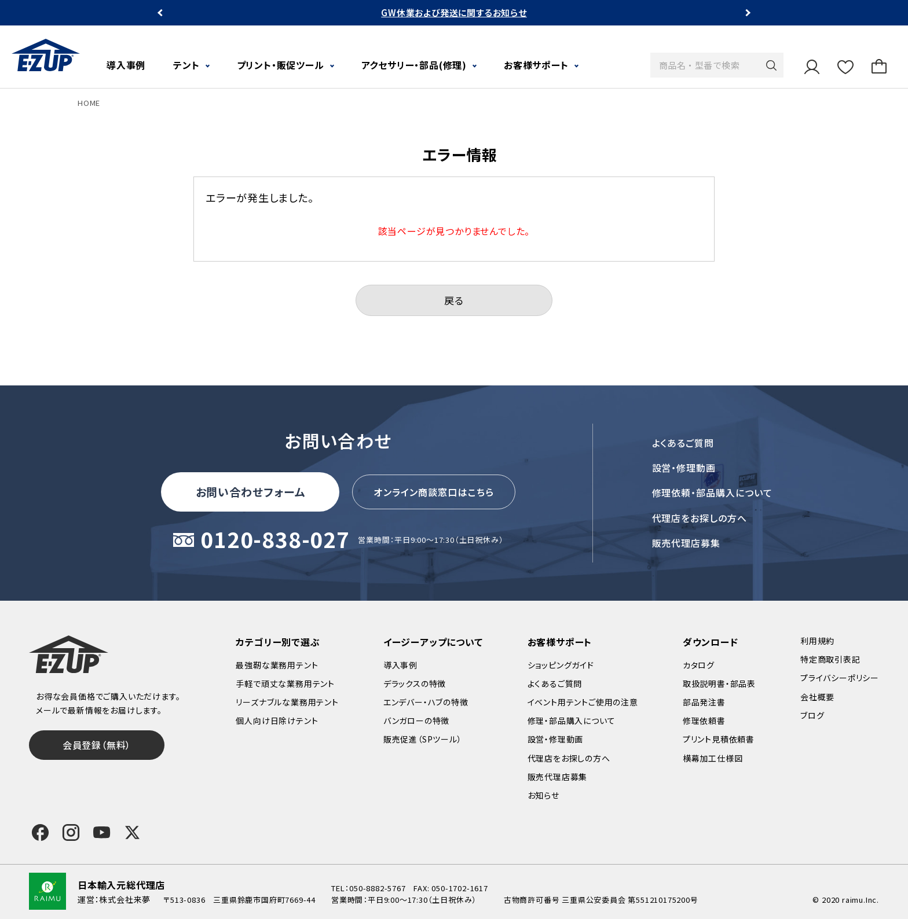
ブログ (812, 715)
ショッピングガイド (561, 665)
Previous (161, 13)
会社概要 (817, 697)
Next (746, 13)
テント (186, 65)
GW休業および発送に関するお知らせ (454, 12)
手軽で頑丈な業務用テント (285, 683)
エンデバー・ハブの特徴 (425, 702)
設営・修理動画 (684, 468)
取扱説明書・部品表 (719, 683)
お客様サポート (536, 65)
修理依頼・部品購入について (712, 492)
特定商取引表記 (830, 659)
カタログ (699, 665)
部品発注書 (704, 702)
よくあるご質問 (683, 443)
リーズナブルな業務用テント (287, 702)
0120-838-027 (275, 540)
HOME (89, 102)
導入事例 (126, 65)
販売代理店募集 (686, 543)
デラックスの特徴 (414, 683)
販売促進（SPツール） (422, 739)
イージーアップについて (433, 642)
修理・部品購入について (572, 720)
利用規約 (817, 640)
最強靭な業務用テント (277, 665)
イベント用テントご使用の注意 (583, 702)
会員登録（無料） (97, 745)
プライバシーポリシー (839, 677)
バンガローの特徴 (416, 720)
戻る (454, 300)
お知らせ (543, 795)
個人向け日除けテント (277, 720)
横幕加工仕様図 (713, 758)
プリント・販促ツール (280, 65)
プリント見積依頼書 (719, 739)
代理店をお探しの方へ (700, 518)
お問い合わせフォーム (251, 491)
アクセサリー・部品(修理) (414, 65)
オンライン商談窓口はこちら (434, 492)
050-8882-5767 (377, 888)
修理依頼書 (704, 720)
